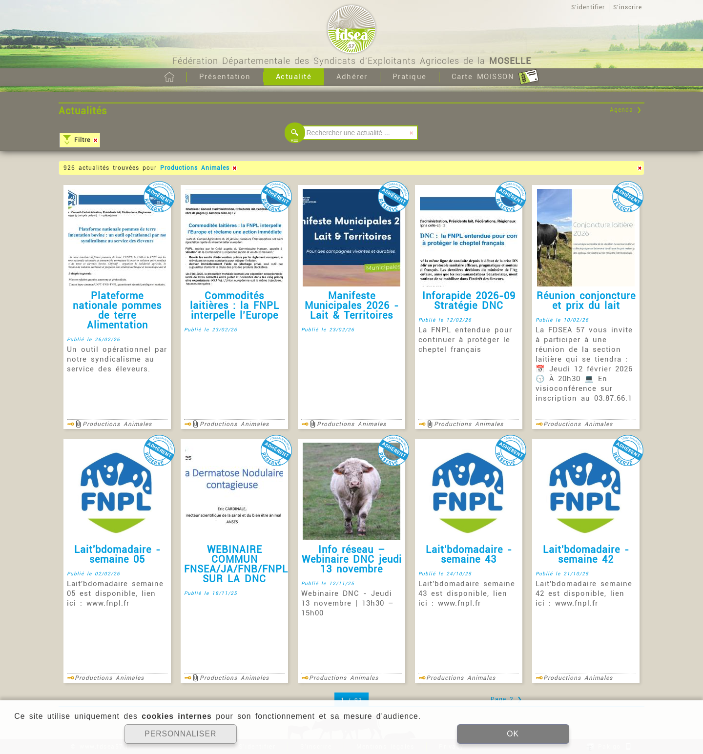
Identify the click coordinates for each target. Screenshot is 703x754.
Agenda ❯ (626, 109)
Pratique (410, 76)
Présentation (225, 76)
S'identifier (588, 7)
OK (512, 734)
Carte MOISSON (495, 77)
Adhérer (352, 76)
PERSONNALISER (180, 734)
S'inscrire (627, 7)
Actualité (294, 76)
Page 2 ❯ (506, 699)
